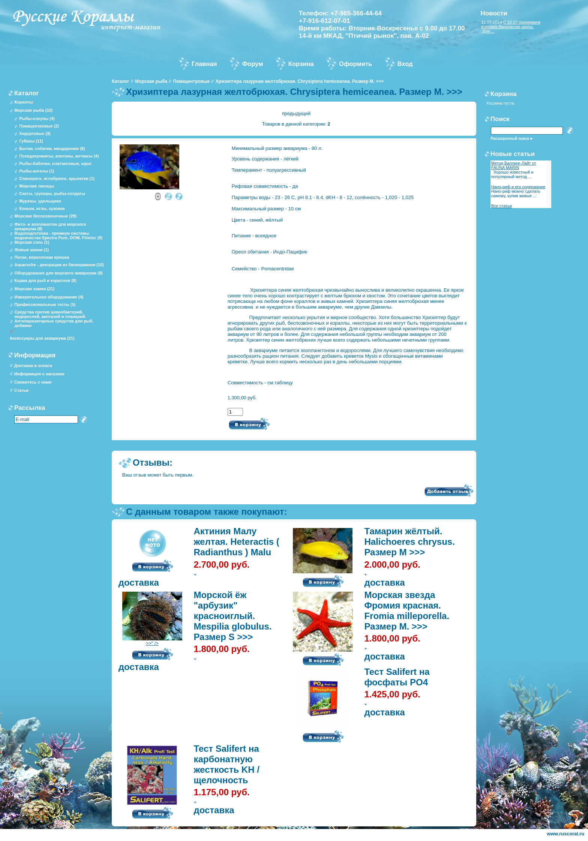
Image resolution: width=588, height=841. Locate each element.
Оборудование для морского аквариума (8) (58, 273)
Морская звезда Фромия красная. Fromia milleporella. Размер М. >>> (406, 610)
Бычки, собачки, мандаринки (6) (52, 148)
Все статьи (501, 206)
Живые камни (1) (31, 249)
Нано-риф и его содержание (518, 186)
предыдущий (296, 113)
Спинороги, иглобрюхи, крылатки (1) (56, 178)
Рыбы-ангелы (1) (36, 171)
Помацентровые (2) (39, 126)
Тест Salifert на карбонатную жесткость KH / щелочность (226, 764)
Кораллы (23, 102)
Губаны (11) (31, 141)
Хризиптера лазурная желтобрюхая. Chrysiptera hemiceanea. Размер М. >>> (300, 81)
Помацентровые (191, 81)
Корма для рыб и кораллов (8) (45, 280)
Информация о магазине (39, 374)
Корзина (503, 93)
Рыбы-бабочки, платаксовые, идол (55, 163)
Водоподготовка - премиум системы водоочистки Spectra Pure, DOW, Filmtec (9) (58, 235)
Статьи (21, 390)
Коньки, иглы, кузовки (41, 208)
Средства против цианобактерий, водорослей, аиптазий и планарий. (50, 314)
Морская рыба (151, 81)
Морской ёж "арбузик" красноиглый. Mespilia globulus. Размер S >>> (233, 616)
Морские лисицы (36, 186)
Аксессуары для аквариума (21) (42, 338)
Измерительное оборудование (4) (48, 297)
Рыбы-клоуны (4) (36, 118)
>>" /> (152, 641)
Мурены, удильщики (40, 201)
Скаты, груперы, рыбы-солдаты (52, 193)
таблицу (283, 382)
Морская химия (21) (34, 288)
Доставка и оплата (33, 365)
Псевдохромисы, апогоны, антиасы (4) (59, 156)
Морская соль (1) (31, 242)
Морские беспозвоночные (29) (45, 216)
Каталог (120, 81)
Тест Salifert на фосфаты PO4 (396, 677)
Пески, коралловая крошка (41, 257)
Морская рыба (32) (33, 110)
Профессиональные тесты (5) (44, 304)
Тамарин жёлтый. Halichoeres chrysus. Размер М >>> (409, 541)
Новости (494, 13)
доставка (138, 582)
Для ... (488, 31)
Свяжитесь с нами (33, 382)
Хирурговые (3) (34, 133)
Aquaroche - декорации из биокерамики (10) (59, 264)
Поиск (500, 119)
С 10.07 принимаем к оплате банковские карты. (511, 24)
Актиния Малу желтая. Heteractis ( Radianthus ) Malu (236, 541)
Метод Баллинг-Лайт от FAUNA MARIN (513, 165)
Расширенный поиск (510, 138)
